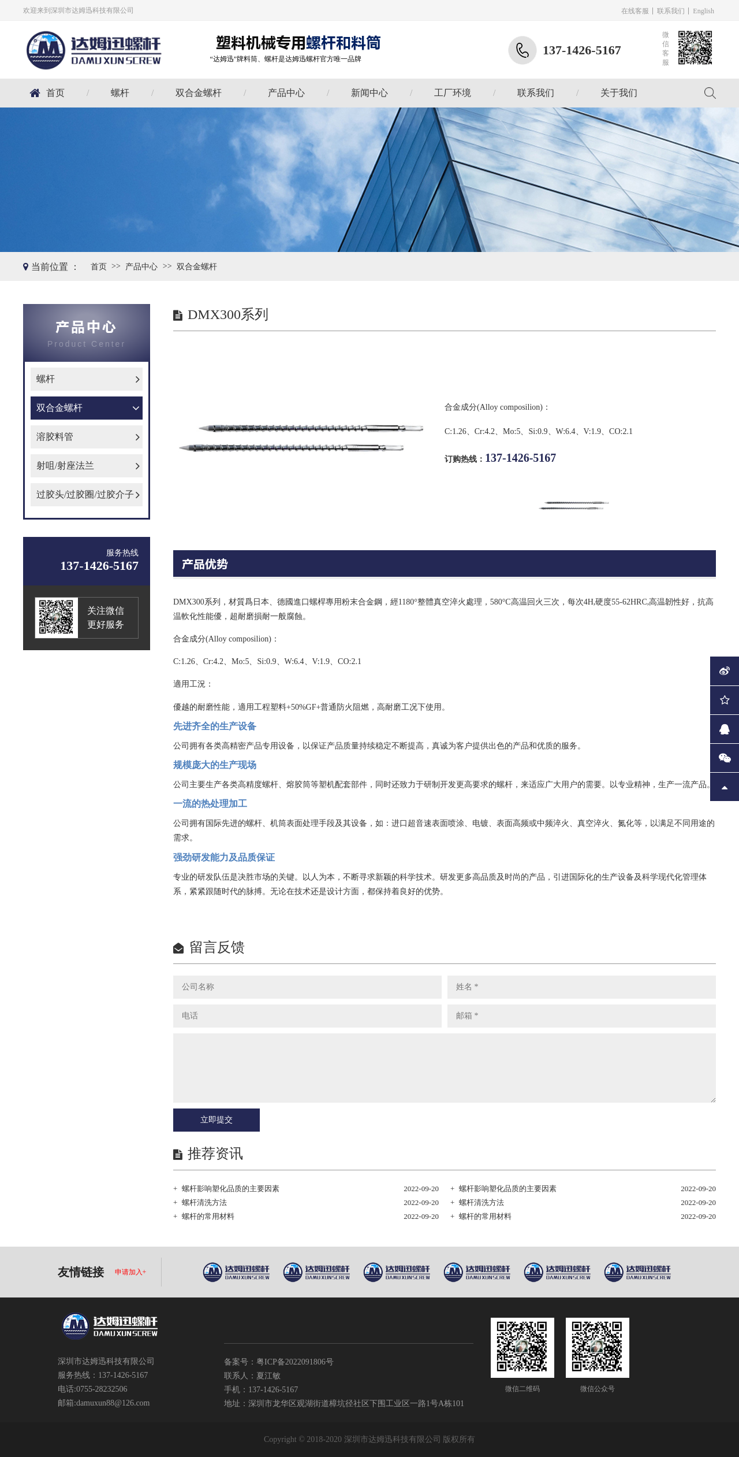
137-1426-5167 (520, 457)
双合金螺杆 (199, 93)
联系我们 (671, 11)
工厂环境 (452, 93)
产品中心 (286, 93)
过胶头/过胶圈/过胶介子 (85, 494)
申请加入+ (131, 1272)
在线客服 (635, 11)
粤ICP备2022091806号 (295, 1362)
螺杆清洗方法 (204, 1202)
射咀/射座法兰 (65, 465)
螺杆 (120, 93)
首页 (55, 93)
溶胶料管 (54, 437)
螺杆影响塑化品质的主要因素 (230, 1188)
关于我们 (618, 93)
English (703, 11)
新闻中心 (369, 93)
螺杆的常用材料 (208, 1216)
